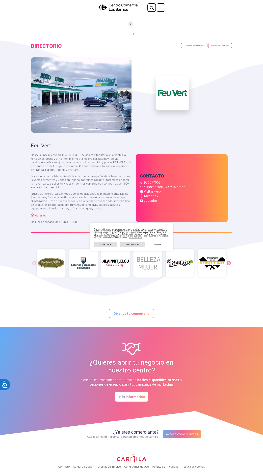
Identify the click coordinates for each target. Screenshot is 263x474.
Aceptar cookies (106, 244)
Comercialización (83, 466)
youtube (150, 200)
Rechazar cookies (132, 244)
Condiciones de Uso (136, 466)
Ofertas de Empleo (109, 466)
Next (228, 263)
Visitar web (152, 191)
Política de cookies (135, 237)
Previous (34, 263)
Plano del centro (220, 45)
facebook (151, 196)
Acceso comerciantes (182, 434)
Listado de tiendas (194, 45)
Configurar (156, 244)
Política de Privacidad (165, 466)
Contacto (64, 466)
